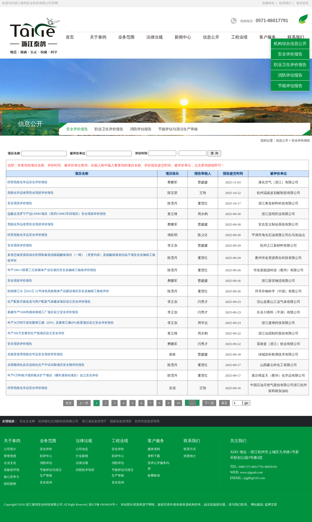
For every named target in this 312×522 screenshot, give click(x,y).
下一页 (209, 403)
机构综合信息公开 (290, 43)
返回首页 (302, 3)
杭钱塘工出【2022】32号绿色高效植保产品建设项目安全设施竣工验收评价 (58, 291)
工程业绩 (239, 37)
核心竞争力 (11, 477)
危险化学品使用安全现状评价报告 (30, 192)
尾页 (224, 403)
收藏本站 (268, 3)
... (192, 403)
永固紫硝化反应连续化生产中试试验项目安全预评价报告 (45, 365)
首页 (70, 37)
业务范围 (126, 37)
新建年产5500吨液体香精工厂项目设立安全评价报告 (42, 312)
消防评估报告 (141, 129)
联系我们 (285, 3)
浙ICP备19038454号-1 (103, 504)
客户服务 (267, 37)
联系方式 (190, 449)
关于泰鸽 (98, 37)
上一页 (83, 403)
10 (178, 403)
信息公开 (211, 37)
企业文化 (10, 463)
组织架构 (10, 484)
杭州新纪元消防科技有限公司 (58, 421)
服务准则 (154, 449)
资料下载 (154, 456)
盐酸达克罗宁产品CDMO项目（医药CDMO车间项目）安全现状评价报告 (56, 214)
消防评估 (46, 463)
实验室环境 (11, 470)
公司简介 (10, 449)
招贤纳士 (190, 456)
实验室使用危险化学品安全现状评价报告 (35, 354)
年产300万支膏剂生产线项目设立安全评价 (35, 333)
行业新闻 (82, 456)
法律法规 (154, 37)
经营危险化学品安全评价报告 (27, 182)
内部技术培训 (85, 470)
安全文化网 (28, 421)
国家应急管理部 (121, 421)
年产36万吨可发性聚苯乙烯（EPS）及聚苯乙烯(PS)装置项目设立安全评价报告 (60, 322)
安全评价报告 (77, 129)
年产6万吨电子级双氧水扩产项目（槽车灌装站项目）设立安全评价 (52, 375)
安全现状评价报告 (19, 203)
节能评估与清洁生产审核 (178, 129)
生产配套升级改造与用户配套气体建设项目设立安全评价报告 (49, 301)
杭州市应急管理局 (147, 421)
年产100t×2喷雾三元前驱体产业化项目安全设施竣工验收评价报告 (51, 270)
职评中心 (46, 456)
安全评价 (46, 449)
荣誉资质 (10, 456)
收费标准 (154, 475)
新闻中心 (183, 37)
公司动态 (82, 449)
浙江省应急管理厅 (94, 421)
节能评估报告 (290, 85)
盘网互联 (271, 504)
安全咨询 (46, 482)
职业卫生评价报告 (108, 129)
